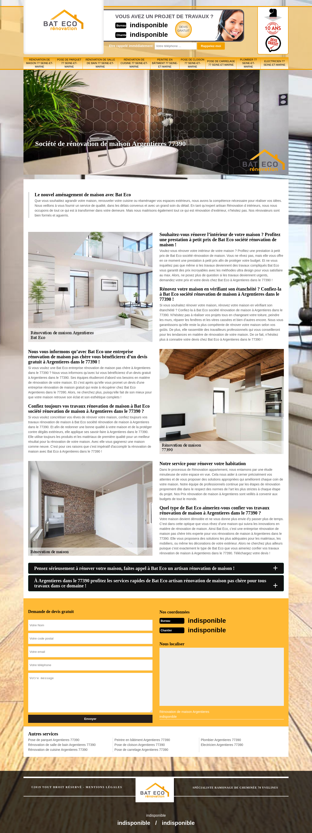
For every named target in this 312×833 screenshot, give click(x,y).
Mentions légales (104, 786)
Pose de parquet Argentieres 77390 (53, 739)
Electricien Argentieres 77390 (222, 744)
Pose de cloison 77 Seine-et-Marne (192, 63)
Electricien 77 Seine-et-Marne (274, 63)
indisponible (142, 25)
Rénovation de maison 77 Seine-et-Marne (39, 63)
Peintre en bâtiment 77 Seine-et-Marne (165, 63)
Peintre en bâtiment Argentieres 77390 (142, 739)
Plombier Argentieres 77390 (221, 739)
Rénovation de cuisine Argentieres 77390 (57, 749)
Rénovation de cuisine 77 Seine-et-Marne (134, 63)
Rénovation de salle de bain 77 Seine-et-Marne (100, 63)
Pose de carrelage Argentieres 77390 (141, 749)
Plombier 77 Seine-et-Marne (248, 63)
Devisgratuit (178, 28)
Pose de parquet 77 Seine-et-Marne (69, 63)
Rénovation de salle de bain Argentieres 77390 (62, 744)
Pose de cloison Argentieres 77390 (139, 744)
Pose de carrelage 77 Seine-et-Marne (221, 63)
